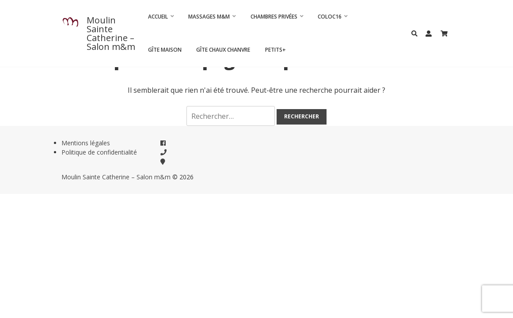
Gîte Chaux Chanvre (223, 49)
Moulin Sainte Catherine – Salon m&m (111, 33)
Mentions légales (85, 143)
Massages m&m (209, 16)
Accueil (158, 16)
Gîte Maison (165, 49)
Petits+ (275, 49)
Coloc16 (330, 16)
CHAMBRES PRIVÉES (274, 16)
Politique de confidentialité (99, 152)
